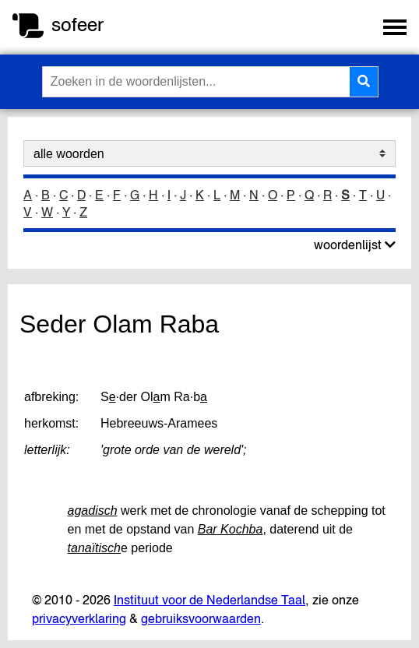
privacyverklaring (79, 618)
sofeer (77, 24)
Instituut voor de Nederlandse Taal (209, 599)
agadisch (93, 510)
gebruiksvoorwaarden (201, 618)
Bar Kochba (230, 529)
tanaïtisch (94, 548)
